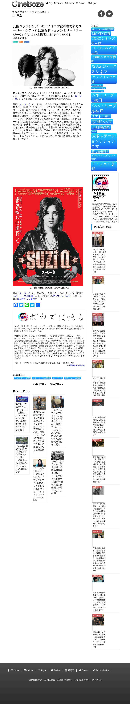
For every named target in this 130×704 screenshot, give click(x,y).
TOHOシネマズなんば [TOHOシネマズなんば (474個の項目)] (103, 41)
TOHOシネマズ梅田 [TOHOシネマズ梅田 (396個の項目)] (103, 59)
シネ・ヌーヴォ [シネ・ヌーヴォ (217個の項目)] (98, 91)
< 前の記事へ (39, 384)
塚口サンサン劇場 (26, 299)
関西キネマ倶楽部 (77, 365)
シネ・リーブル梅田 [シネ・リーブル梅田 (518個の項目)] (102, 97)
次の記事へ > (56, 384)
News (21, 42)
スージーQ (25, 104)
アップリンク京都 (61, 296)
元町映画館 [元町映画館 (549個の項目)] (101, 127)
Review (27, 42)
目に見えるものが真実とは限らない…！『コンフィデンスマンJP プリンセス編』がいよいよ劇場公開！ (99, 301)
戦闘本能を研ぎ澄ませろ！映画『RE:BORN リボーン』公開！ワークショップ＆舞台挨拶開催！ (99, 639)
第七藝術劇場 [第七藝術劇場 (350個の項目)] (100, 151)
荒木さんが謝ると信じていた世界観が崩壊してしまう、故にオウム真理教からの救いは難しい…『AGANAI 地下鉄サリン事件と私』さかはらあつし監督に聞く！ (39, 432)
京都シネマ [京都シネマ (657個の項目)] (102, 121)
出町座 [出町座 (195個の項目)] (94, 131)
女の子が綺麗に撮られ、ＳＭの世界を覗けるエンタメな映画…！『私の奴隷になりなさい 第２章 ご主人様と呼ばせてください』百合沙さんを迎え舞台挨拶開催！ (99, 343)
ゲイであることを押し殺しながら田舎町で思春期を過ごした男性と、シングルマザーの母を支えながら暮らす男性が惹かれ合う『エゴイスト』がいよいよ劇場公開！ (99, 469)
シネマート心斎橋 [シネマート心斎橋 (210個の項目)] (98, 88)
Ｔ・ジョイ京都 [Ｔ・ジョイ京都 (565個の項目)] (103, 166)
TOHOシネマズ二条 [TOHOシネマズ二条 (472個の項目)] (103, 50)
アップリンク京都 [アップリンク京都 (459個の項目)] (103, 79)
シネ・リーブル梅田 (23, 296)
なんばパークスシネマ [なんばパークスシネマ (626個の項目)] (104, 69)
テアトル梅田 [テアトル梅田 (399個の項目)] (101, 116)
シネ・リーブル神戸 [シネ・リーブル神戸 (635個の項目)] (103, 108)
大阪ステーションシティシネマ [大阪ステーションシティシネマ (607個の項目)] (103, 141)
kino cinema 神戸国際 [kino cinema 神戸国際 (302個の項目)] (103, 29)
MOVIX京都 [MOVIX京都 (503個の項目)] (101, 33)
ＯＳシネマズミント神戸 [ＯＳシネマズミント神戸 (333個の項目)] (103, 157)
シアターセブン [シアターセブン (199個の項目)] (97, 85)
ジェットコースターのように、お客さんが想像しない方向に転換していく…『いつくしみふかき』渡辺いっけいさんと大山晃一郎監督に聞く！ (56, 427)
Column (15, 42)
